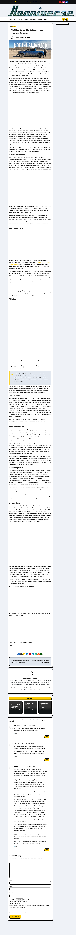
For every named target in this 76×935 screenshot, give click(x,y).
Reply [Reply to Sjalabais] (47, 736)
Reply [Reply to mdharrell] (47, 759)
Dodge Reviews (29, 934)
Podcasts (40, 19)
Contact (26, 19)
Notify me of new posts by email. (18, 912)
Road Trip (13, 26)
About (15, 19)
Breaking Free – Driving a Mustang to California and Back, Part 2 (44, 706)
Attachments (12, 899)
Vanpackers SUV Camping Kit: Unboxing (15, 706)
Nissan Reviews (59, 934)
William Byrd (15, 709)
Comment (12, 860)
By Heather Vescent (17, 37)
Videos (46, 19)
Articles (20, 19)
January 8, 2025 (14, 711)
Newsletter (33, 19)
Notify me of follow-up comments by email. (21, 909)
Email (10, 886)
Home (10, 19)
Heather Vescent (31, 678)
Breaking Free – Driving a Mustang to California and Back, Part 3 (29, 706)
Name (10, 879)
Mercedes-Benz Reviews (15, 932)
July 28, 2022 (28, 711)
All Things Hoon (29, 932)
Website (11, 892)
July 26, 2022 (43, 711)
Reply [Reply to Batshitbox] (47, 849)
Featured (14, 930)
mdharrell (16, 743)
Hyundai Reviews (45, 934)
